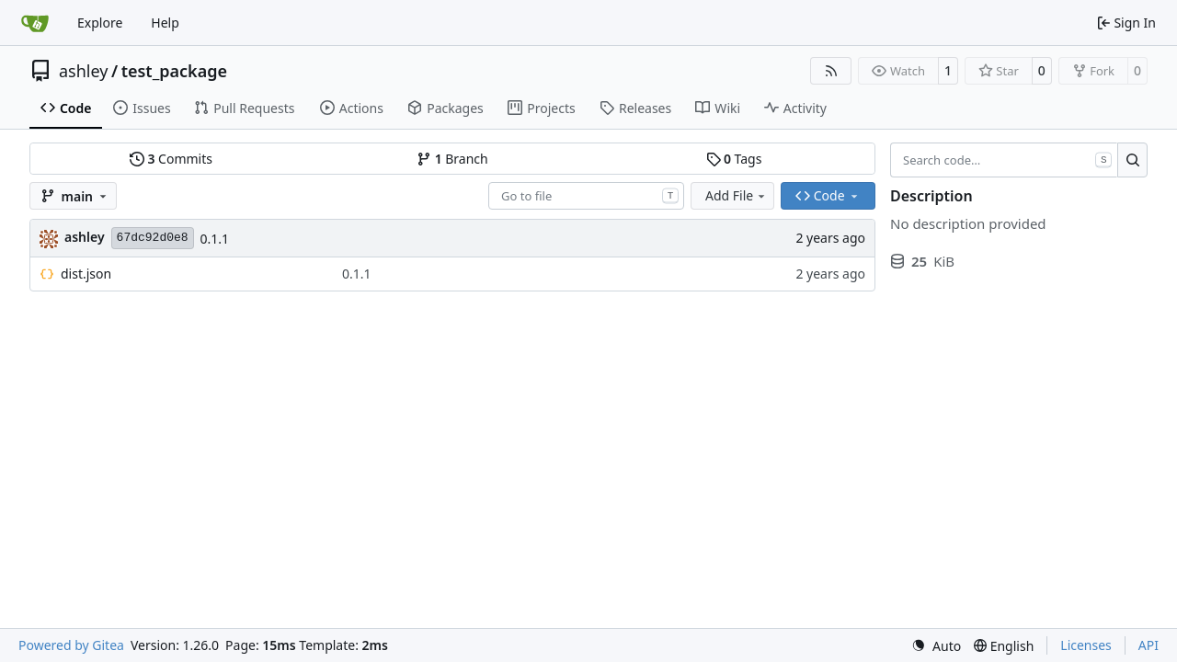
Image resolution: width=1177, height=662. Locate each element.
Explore (99, 22)
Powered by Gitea (71, 645)
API (1148, 645)
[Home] (35, 23)
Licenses (1086, 645)
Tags (734, 158)
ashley (83, 71)
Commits (171, 158)
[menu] (936, 646)
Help (165, 22)
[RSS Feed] (831, 71)
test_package (174, 71)
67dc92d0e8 (153, 238)
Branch (452, 158)
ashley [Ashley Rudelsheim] (84, 236)
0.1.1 (215, 238)
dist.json (86, 273)
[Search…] (1132, 160)
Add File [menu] (736, 195)
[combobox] (586, 196)
